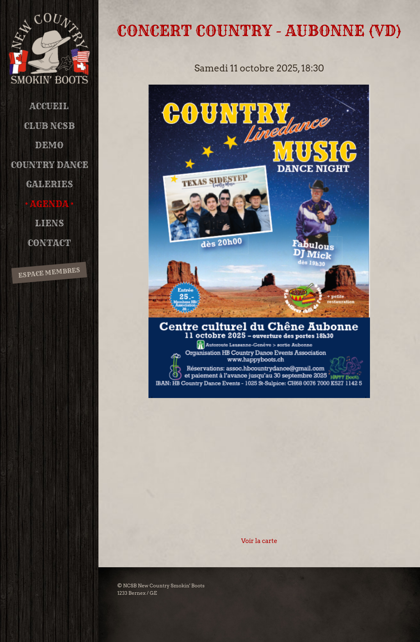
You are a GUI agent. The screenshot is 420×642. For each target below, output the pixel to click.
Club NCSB (49, 125)
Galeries (49, 184)
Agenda (49, 203)
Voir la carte (259, 541)
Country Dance (49, 164)
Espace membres (49, 272)
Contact (49, 243)
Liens (49, 223)
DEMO (49, 145)
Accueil (49, 106)
